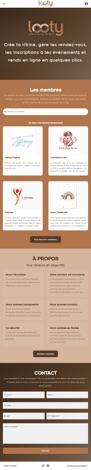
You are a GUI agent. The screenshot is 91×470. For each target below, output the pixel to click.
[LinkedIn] (47, 465)
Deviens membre (45, 354)
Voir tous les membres (45, 239)
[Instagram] (86, 4)
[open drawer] (3, 3)
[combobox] (46, 113)
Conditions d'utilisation (77, 465)
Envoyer (45, 451)
